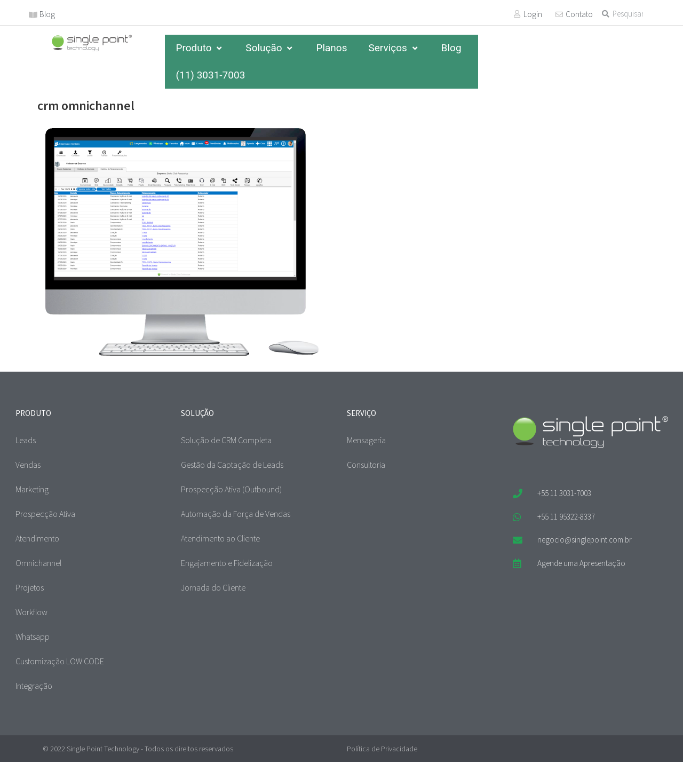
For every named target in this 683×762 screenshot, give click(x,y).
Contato (579, 14)
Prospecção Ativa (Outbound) (231, 489)
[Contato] (559, 14)
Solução (270, 48)
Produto (200, 48)
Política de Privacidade (382, 748)
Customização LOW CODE (59, 661)
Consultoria (366, 464)
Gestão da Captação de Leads (232, 464)
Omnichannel (38, 562)
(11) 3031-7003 (210, 75)
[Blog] (33, 15)
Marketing (32, 489)
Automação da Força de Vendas (235, 513)
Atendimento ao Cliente (220, 538)
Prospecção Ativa (45, 513)
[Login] (517, 14)
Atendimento (37, 538)
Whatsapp (32, 636)
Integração (33, 685)
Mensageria (366, 440)
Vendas (28, 464)
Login (532, 14)
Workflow (31, 612)
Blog (47, 14)
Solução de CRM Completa (226, 440)
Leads (25, 440)
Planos (331, 48)
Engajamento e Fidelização (227, 562)
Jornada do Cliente (213, 587)
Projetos (29, 587)
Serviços (393, 48)
